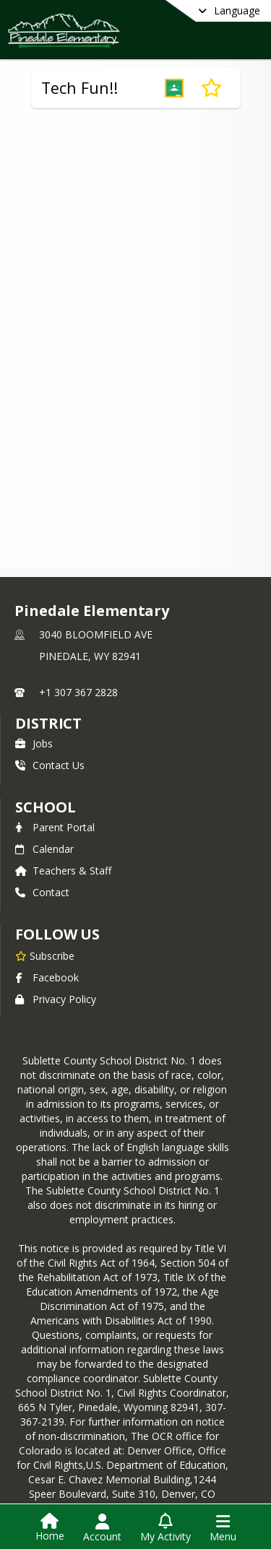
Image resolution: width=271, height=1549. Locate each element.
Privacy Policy (55, 999)
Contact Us (50, 765)
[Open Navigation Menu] (223, 1528)
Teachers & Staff (63, 870)
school (45, 807)
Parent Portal (55, 827)
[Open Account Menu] (102, 1528)
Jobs (34, 743)
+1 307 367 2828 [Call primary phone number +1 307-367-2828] (78, 692)
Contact (42, 892)
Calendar (44, 849)
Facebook (47, 977)
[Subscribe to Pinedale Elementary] (44, 955)
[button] (174, 88)
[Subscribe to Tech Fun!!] (211, 88)
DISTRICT (48, 723)
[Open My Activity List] (165, 1528)
